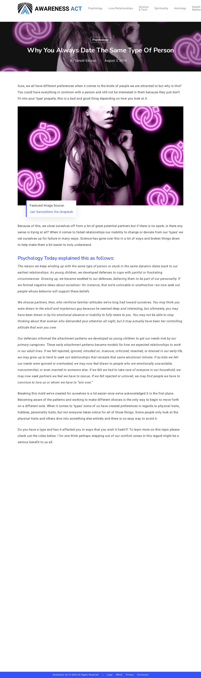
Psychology (100, 40)
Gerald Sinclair (86, 60)
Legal (110, 674)
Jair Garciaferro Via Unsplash (51, 212)
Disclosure (142, 674)
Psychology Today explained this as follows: (66, 258)
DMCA (119, 674)
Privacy (131, 674)
